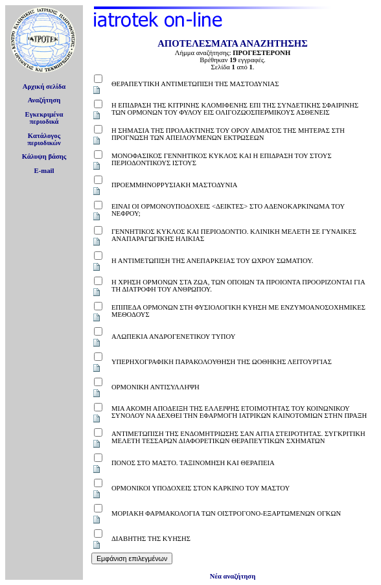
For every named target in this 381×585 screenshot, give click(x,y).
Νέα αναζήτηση (232, 576)
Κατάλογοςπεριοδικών (44, 139)
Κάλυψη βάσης (44, 156)
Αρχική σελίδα (44, 86)
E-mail (44, 170)
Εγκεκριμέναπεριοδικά (44, 118)
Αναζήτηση (44, 100)
